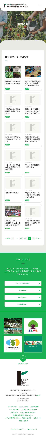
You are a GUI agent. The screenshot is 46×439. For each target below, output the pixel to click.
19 (33, 238)
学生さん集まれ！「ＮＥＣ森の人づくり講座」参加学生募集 (32, 195)
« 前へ (8, 238)
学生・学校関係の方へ (28, 412)
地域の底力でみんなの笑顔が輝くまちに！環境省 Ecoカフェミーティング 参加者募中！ (32, 140)
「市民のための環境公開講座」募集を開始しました (12, 111)
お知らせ (7, 88)
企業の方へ (14, 412)
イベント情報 (14, 409)
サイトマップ (32, 430)
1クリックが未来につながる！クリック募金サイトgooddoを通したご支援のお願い (33, 84)
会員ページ (37, 418)
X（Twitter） (22, 304)
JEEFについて (23, 407)
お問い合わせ (23, 421)
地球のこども (27, 418)
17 (25, 238)
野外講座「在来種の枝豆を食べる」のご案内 (12, 83)
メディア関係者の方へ (12, 418)
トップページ (6, 14)
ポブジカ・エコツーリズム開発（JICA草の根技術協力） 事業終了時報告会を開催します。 (12, 224)
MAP (38, 395)
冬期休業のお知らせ (11, 193)
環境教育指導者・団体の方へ (23, 415)
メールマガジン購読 (22, 283)
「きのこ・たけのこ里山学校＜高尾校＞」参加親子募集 (12, 167)
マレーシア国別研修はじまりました (32, 166)
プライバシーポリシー (18, 430)
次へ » (38, 238)
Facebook (22, 290)
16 (21, 238)
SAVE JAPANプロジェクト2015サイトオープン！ (12, 139)
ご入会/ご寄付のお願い (28, 409)
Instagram (22, 297)
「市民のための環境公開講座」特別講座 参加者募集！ (32, 223)
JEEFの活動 (34, 407)
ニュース (15, 14)
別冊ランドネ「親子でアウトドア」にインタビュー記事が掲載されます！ (32, 112)
